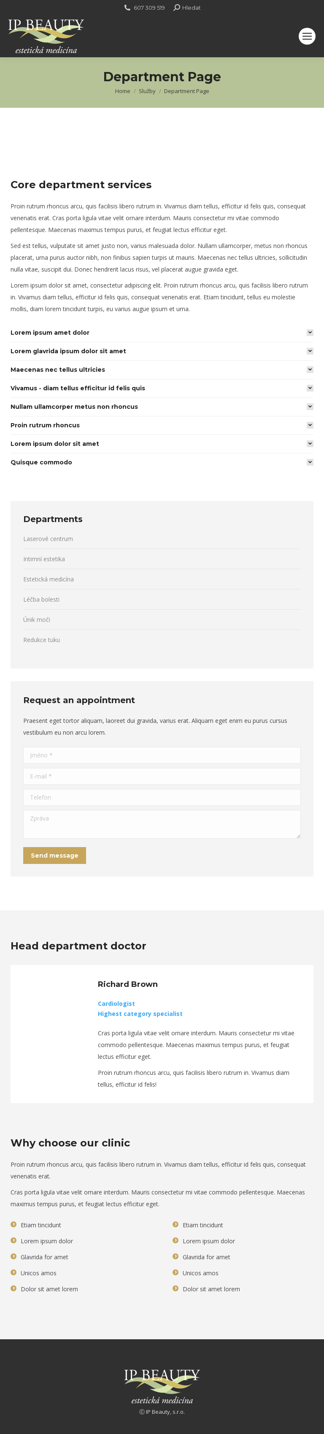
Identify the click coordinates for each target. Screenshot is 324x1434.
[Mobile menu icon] (307, 36)
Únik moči (36, 620)
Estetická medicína (48, 579)
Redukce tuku (41, 640)
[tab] (162, 333)
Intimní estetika (44, 559)
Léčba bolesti (41, 599)
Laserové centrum (48, 539)
